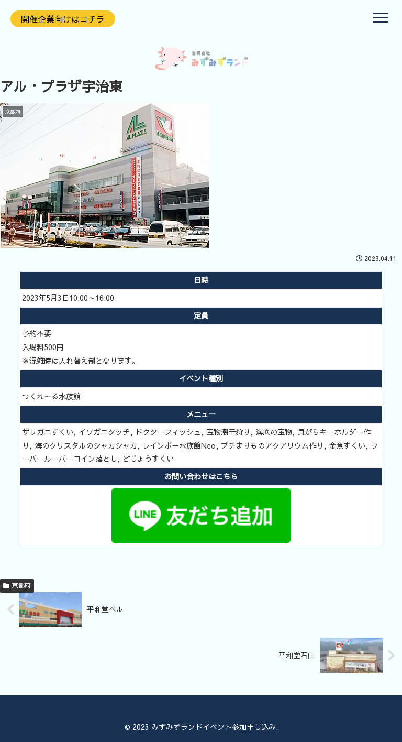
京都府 (17, 585)
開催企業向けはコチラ (63, 19)
